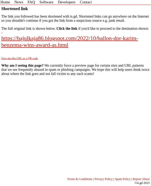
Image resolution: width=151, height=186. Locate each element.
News (18, 2)
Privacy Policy (103, 179)
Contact (86, 2)
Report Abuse (141, 179)
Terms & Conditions (79, 179)
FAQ (31, 2)
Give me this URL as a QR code (19, 58)
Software (46, 2)
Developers (66, 2)
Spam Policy (123, 179)
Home (5, 2)
